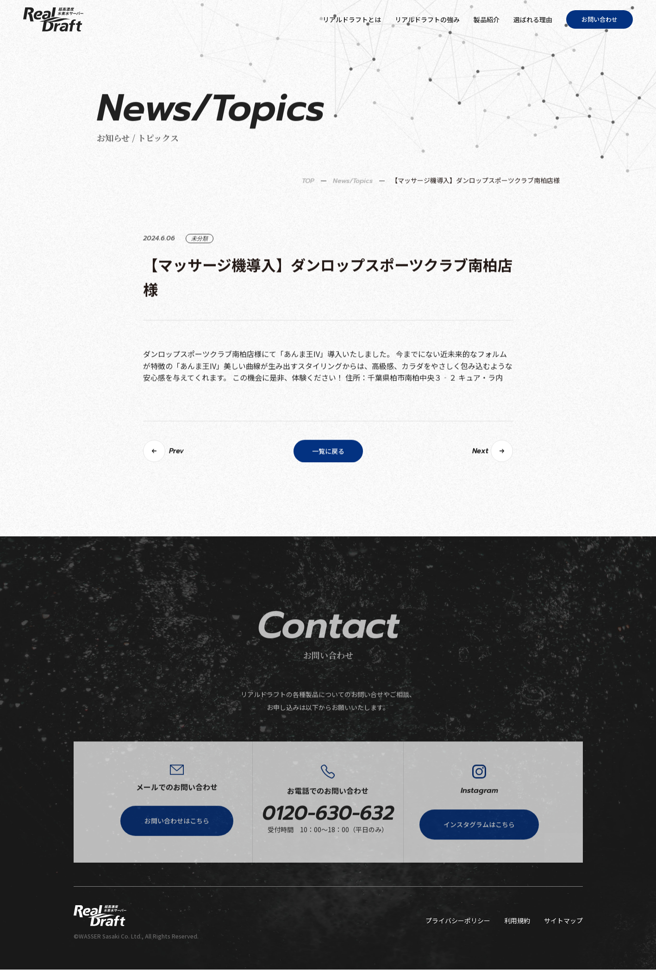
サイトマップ (563, 921)
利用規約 (517, 921)
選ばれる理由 (532, 19)
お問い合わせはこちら (176, 853)
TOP (308, 210)
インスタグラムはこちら (479, 856)
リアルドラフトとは (352, 19)
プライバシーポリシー (457, 921)
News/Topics (353, 210)
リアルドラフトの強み (427, 19)
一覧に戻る (328, 480)
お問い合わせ (599, 19)
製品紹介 (487, 19)
